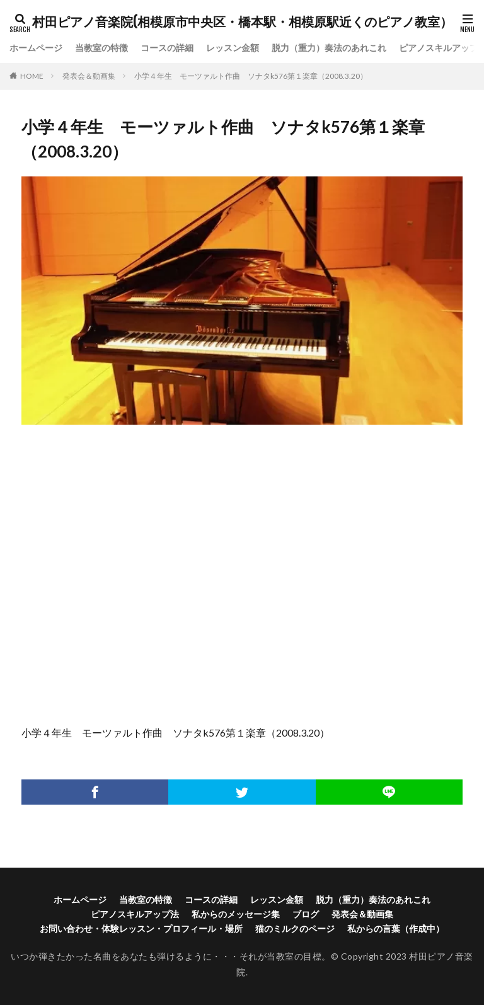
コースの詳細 (167, 48)
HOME (31, 76)
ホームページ (35, 48)
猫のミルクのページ (295, 928)
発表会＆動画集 (88, 76)
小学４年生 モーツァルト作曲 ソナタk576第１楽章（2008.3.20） (250, 76)
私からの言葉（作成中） (395, 928)
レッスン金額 (232, 48)
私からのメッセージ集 (236, 914)
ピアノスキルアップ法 (135, 914)
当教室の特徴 (101, 48)
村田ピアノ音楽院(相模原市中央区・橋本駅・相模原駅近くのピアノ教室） (242, 22)
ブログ (305, 914)
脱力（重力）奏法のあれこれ (329, 48)
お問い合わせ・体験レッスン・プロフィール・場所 (141, 928)
